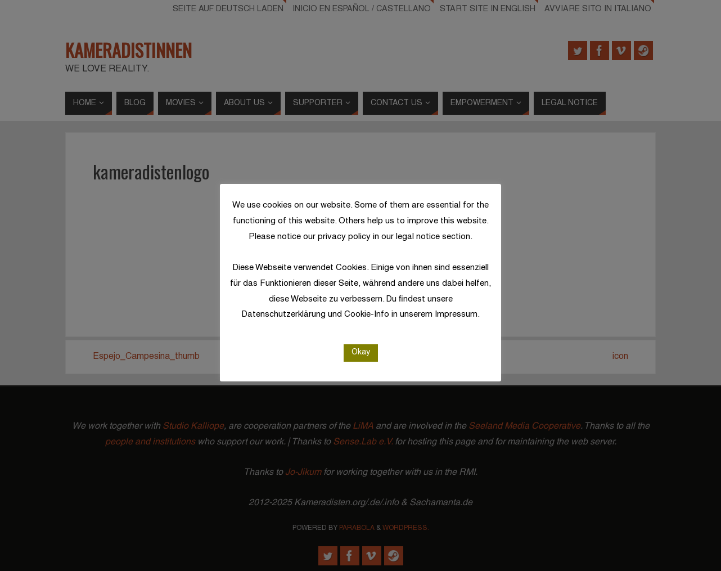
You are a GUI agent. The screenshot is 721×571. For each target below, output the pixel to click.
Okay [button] (361, 352)
